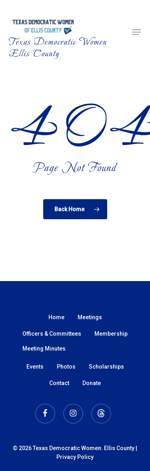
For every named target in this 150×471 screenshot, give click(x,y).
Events (35, 366)
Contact (59, 383)
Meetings (90, 317)
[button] (136, 32)
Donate (91, 383)
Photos (66, 366)
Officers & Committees (51, 333)
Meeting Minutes (44, 348)
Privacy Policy (75, 457)
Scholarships (106, 366)
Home (56, 317)
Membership (111, 333)
